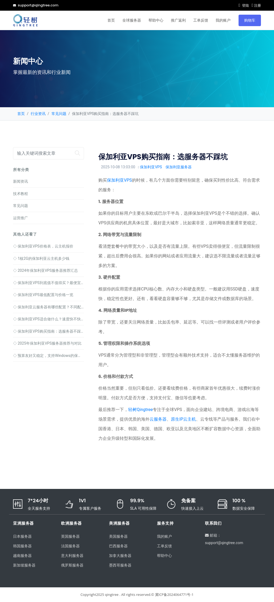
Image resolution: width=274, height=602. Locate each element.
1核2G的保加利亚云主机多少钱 (41, 258)
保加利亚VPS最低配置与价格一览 (43, 295)
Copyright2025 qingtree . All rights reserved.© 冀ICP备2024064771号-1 (137, 594)
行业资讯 (38, 113)
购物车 (249, 20)
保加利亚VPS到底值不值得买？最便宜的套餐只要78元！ (48, 283)
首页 (111, 20)
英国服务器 (70, 536)
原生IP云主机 (183, 419)
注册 (256, 5)
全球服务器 (131, 20)
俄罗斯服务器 (72, 565)
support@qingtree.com (35, 5)
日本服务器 (22, 536)
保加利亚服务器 (179, 167)
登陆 (244, 5)
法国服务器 (70, 546)
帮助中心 (155, 20)
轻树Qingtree (140, 409)
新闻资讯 (20, 181)
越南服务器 (22, 555)
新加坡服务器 (24, 565)
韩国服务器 (22, 546)
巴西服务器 (118, 546)
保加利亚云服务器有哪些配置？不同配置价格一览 (48, 307)
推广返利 (178, 20)
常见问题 (58, 113)
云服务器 (158, 419)
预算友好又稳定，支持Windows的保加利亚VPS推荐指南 (48, 355)
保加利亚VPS (151, 167)
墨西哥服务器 (120, 565)
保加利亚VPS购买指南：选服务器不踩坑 (48, 331)
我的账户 (223, 20)
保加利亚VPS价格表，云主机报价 (43, 246)
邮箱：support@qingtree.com (224, 539)
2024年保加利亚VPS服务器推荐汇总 (45, 270)
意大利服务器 (72, 555)
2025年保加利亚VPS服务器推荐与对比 (47, 343)
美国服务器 (118, 536)
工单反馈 (200, 20)
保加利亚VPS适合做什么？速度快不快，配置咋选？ (48, 319)
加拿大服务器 (120, 555)
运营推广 (20, 218)
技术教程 (20, 194)
